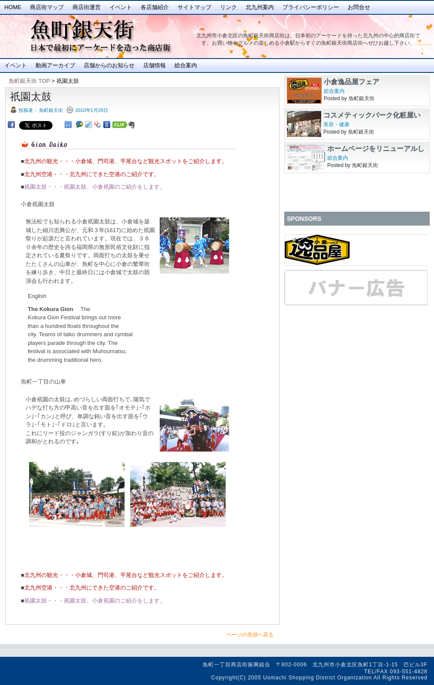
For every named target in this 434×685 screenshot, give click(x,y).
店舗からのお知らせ (109, 65)
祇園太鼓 (31, 96)
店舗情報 (154, 65)
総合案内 (185, 65)
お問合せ (359, 7)
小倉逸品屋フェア (351, 81)
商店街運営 (86, 7)
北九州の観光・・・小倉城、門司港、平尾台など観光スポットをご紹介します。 (125, 161)
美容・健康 (336, 124)
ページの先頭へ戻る (250, 635)
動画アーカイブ (55, 65)
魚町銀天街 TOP (29, 81)
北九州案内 (260, 7)
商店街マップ (47, 7)
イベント (120, 7)
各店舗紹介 (155, 7)
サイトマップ (194, 7)
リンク (228, 7)
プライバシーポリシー (311, 7)
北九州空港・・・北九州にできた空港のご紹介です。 (92, 174)
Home (12, 7)
